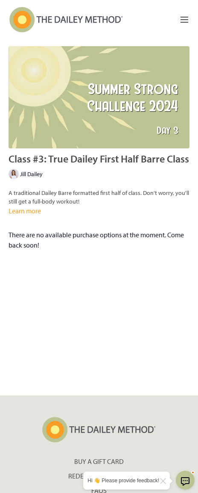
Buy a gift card (99, 461)
